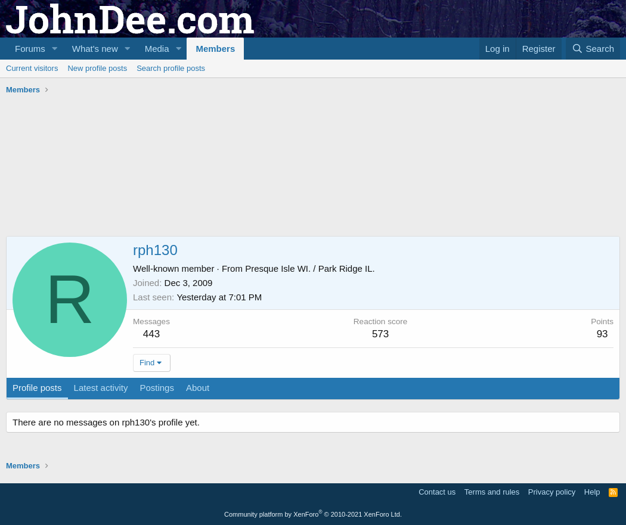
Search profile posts (171, 68)
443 (151, 334)
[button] (55, 49)
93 (602, 334)
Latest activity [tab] (101, 388)
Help (592, 491)
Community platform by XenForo (313, 514)
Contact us (437, 491)
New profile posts (97, 68)
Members (215, 49)
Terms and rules (491, 491)
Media (157, 49)
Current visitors (32, 68)
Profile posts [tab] (37, 388)
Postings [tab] (157, 388)
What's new (95, 49)
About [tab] (197, 388)
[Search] (593, 49)
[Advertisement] (223, 132)
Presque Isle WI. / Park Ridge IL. (310, 268)
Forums (30, 49)
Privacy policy (551, 491)
